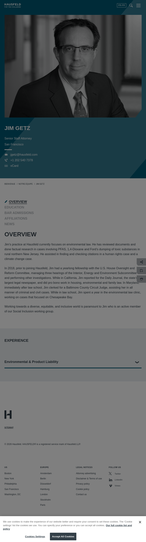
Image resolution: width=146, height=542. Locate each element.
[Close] (140, 525)
